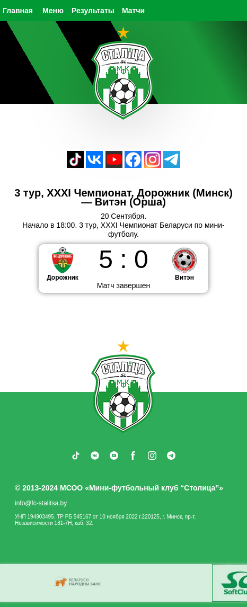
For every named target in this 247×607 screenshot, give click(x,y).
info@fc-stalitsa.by (41, 503)
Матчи (133, 10)
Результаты (93, 10)
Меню (53, 10)
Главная (18, 10)
